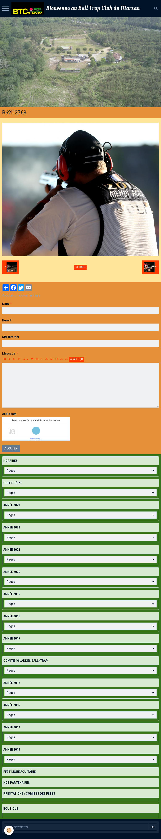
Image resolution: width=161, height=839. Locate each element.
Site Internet (10, 337)
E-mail (6, 320)
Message (8, 353)
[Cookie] (9, 830)
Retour (80, 267)
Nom (5, 304)
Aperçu (76, 359)
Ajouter (11, 448)
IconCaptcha (35, 439)
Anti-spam (9, 414)
